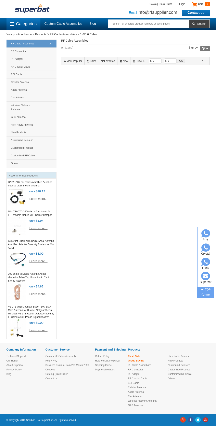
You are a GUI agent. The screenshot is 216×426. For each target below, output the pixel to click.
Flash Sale (134, 356)
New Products (18, 132)
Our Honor (12, 360)
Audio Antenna (19, 89)
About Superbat (15, 365)
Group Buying (136, 360)
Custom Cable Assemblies (63, 23)
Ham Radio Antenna (22, 124)
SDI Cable (16, 74)
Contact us (196, 12)
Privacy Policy (14, 369)
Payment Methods (105, 369)
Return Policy (102, 356)
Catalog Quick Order (161, 4)
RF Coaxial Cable (20, 66)
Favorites (108, 60)
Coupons (50, 369)
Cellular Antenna (20, 82)
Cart (200, 4)
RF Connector (18, 51)
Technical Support (16, 356)
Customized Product (22, 147)
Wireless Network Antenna (20, 107)
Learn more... (38, 198)
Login (182, 4)
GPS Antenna (18, 117)
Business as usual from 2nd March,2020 (67, 365)
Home (28, 34)
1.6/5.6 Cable (88, 34)
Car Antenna (18, 97)
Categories (23, 23)
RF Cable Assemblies (63, 34)
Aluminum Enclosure (22, 140)
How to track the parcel (107, 360)
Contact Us (52, 378)
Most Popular (73, 60)
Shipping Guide (103, 365)
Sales (92, 60)
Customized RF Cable (23, 155)
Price (138, 60)
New (124, 60)
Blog (92, 23)
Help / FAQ (52, 360)
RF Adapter (17, 59)
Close (206, 295)
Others (14, 163)
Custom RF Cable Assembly (61, 356)
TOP (206, 289)
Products (40, 34)
